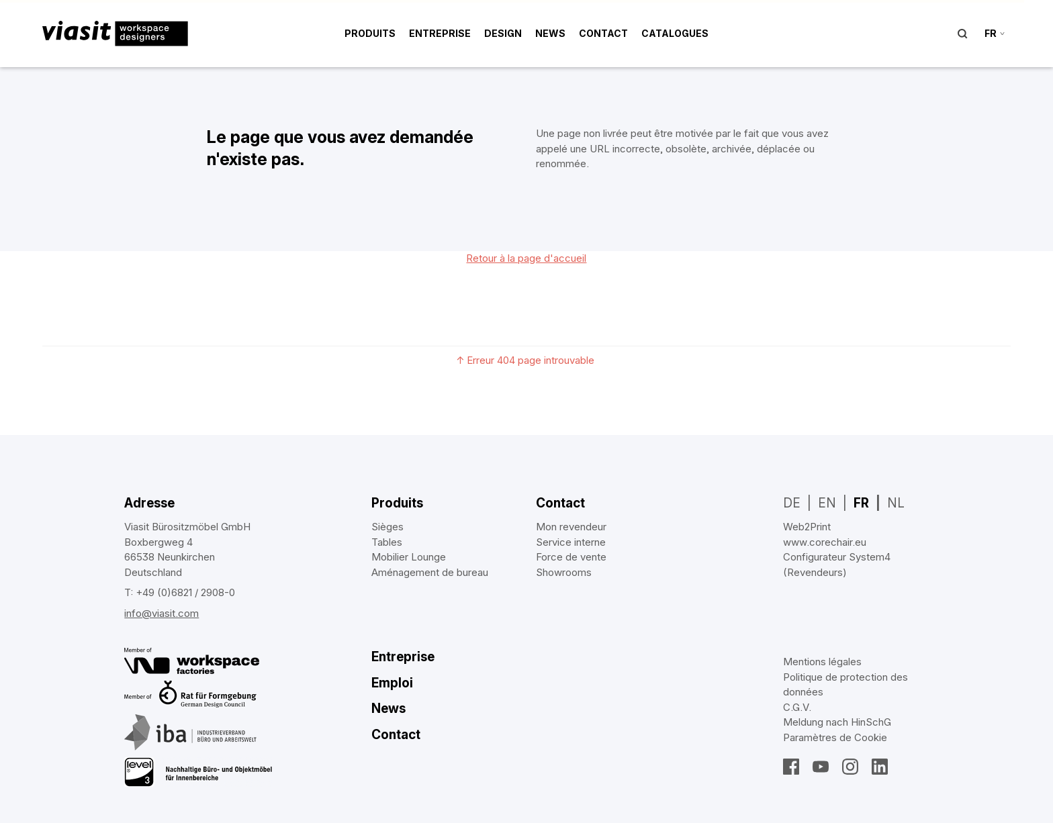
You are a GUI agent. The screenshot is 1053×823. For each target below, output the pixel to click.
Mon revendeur (571, 526)
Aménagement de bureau (429, 572)
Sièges (387, 526)
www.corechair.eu (824, 542)
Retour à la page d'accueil (526, 258)
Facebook (791, 767)
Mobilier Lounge (408, 556)
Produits (370, 33)
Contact (603, 33)
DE (791, 503)
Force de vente (571, 556)
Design (503, 33)
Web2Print (807, 526)
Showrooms (564, 572)
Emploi (392, 683)
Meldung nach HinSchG (837, 722)
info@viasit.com (161, 613)
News (550, 33)
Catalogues (674, 33)
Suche (962, 33)
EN (827, 503)
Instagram (850, 767)
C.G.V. (797, 707)
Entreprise (440, 33)
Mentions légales (822, 661)
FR (861, 503)
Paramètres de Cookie (835, 737)
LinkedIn (880, 767)
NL (896, 503)
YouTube (821, 767)
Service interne (571, 542)
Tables (386, 542)
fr (991, 33)
